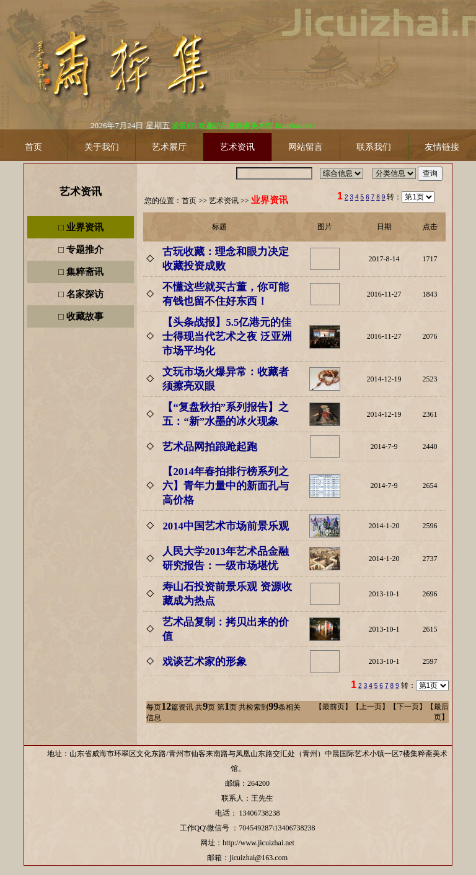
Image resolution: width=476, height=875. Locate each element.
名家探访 (85, 294)
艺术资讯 (81, 192)
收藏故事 (85, 316)
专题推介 (85, 250)
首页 (189, 200)
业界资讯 (85, 227)
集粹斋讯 (85, 272)
